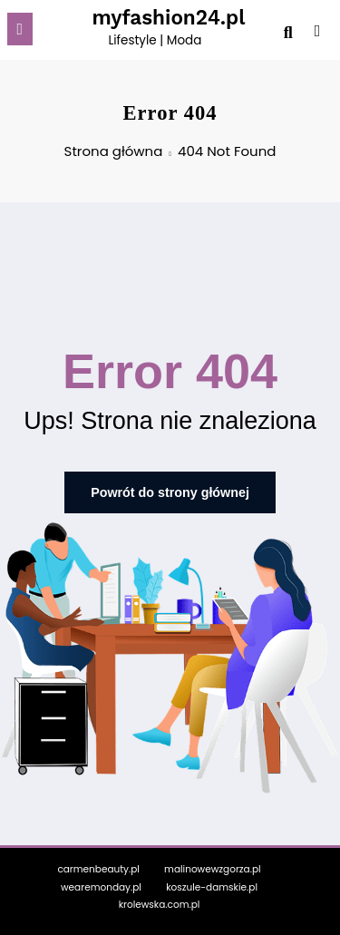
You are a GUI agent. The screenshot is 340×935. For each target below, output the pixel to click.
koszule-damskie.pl (211, 884)
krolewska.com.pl (159, 903)
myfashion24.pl (168, 17)
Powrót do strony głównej (170, 491)
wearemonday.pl (101, 884)
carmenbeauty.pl (98, 866)
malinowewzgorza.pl (212, 866)
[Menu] (20, 29)
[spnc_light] (318, 34)
